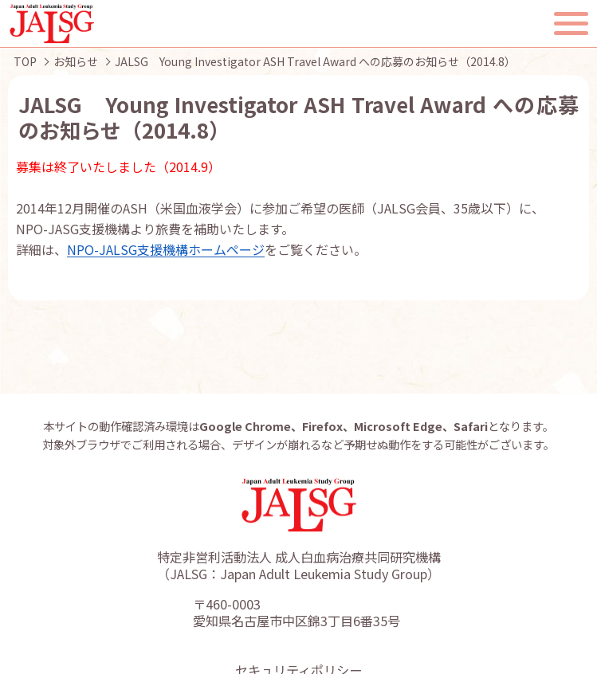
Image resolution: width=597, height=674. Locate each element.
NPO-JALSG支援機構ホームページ (166, 249)
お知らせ (75, 61)
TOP (25, 61)
